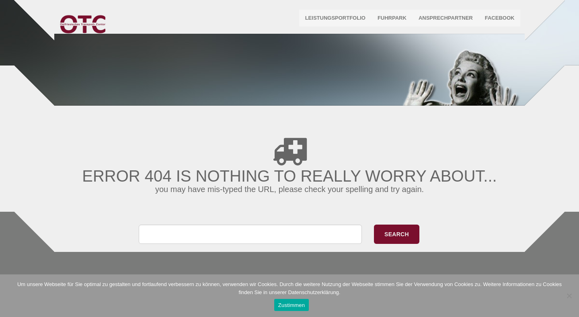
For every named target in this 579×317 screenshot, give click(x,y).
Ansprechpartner (444, 20)
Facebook (498, 20)
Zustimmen (291, 305)
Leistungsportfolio (333, 20)
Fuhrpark (390, 20)
